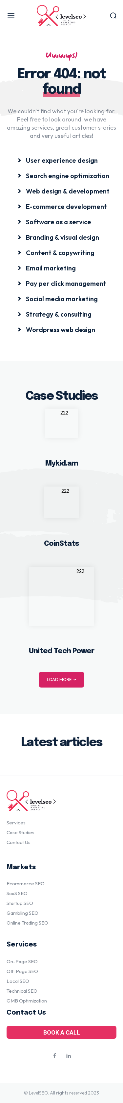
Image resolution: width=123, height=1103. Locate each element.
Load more (61, 679)
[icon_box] (58, 159)
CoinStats (61, 543)
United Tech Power (61, 651)
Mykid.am (61, 463)
